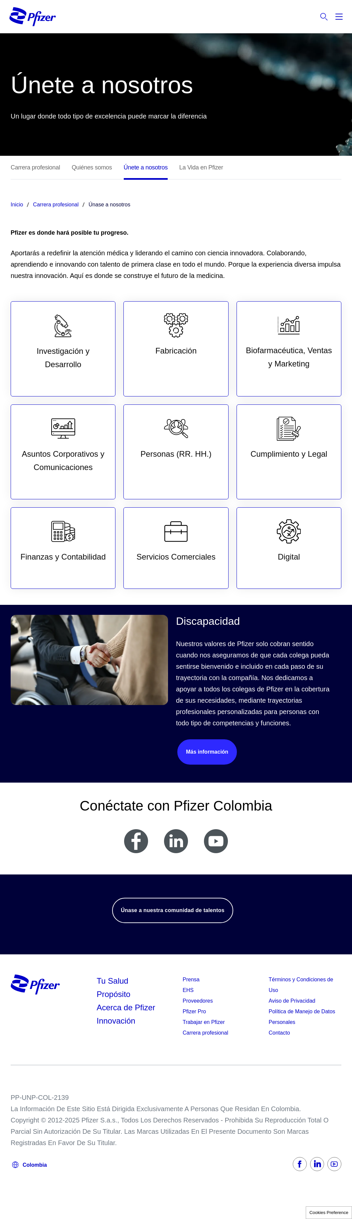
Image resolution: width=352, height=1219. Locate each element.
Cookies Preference (328, 1212)
